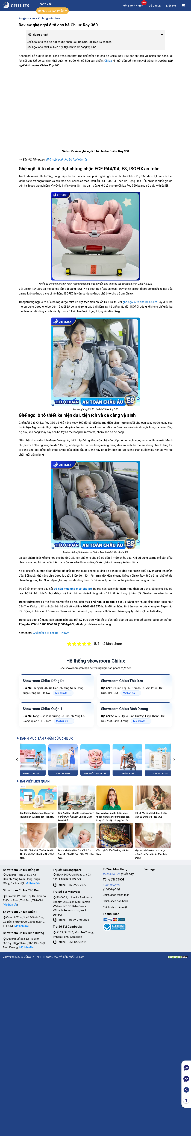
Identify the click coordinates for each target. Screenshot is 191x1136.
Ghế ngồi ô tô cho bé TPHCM (51, 633)
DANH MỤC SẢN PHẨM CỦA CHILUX (45, 738)
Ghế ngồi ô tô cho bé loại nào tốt (66, 159)
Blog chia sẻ (27, 18)
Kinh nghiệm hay (49, 18)
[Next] (174, 760)
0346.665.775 (111, 874)
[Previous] (17, 760)
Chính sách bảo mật (115, 907)
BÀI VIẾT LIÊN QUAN (33, 781)
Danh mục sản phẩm (52, 11)
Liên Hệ (171, 5)
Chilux (108, 60)
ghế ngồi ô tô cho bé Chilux (140, 302)
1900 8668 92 (111, 885)
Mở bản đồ (61, 693)
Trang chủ (45, 3)
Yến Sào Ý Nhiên (132, 5)
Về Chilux (155, 5)
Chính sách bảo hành (115, 901)
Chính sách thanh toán (116, 895)
